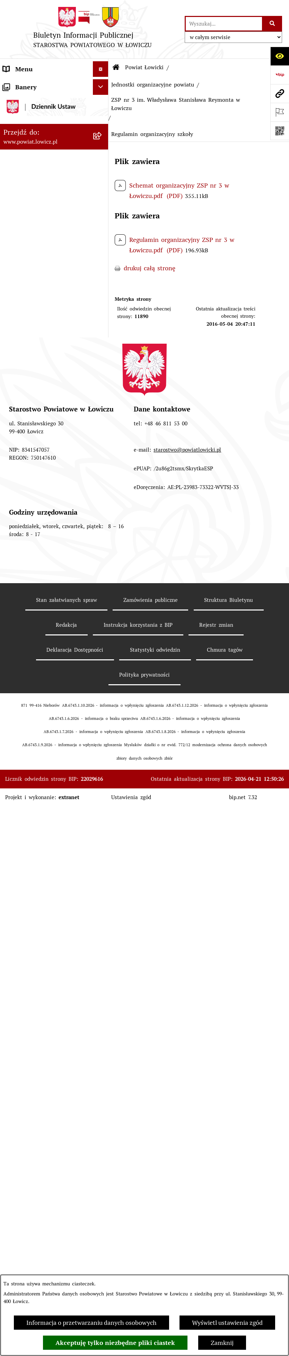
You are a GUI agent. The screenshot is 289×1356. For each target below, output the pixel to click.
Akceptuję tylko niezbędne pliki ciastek (115, 1343)
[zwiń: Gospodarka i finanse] (102, 244)
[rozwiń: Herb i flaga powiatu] (102, 184)
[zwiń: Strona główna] (102, 85)
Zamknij (222, 1343)
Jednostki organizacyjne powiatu (152, 84)
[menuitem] (54, 104)
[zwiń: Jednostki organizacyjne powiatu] (102, 433)
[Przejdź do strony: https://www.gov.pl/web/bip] (279, 74)
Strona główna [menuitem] (23, 85)
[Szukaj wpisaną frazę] (272, 23)
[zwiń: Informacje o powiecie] (102, 144)
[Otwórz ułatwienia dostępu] (279, 56)
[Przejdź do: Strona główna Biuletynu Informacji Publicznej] (116, 67)
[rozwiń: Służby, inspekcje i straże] (102, 413)
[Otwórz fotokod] (279, 130)
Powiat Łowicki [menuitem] (24, 124)
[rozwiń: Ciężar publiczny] (102, 325)
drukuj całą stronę (149, 268)
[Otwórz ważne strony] (279, 112)
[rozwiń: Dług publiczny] (102, 305)
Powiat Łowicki (144, 67)
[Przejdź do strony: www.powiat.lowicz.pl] (279, 93)
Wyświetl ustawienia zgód (227, 1323)
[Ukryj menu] (100, 69)
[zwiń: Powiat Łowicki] (102, 124)
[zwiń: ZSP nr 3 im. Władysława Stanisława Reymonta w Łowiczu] (102, 646)
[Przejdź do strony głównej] (92, 29)
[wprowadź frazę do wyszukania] (224, 23)
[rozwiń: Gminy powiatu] (102, 224)
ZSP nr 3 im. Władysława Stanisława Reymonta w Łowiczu (175, 104)
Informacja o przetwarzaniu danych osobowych (91, 1323)
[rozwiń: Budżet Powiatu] (102, 265)
